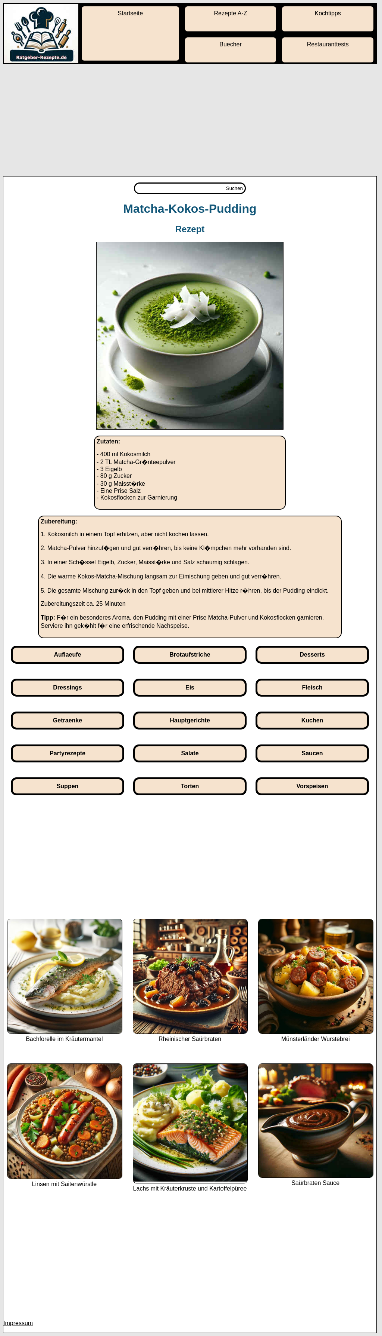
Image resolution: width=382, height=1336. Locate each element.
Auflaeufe (67, 654)
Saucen (312, 753)
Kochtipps (328, 13)
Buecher (230, 44)
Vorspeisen (312, 786)
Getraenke (67, 720)
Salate (189, 753)
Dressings (67, 687)
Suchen (234, 188)
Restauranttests (328, 44)
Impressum (18, 1323)
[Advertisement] (191, 120)
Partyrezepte (67, 753)
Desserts (312, 654)
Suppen (68, 786)
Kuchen (312, 720)
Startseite (130, 13)
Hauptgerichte (190, 720)
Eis (189, 687)
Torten (190, 786)
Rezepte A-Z (230, 13)
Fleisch (312, 687)
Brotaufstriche (189, 654)
